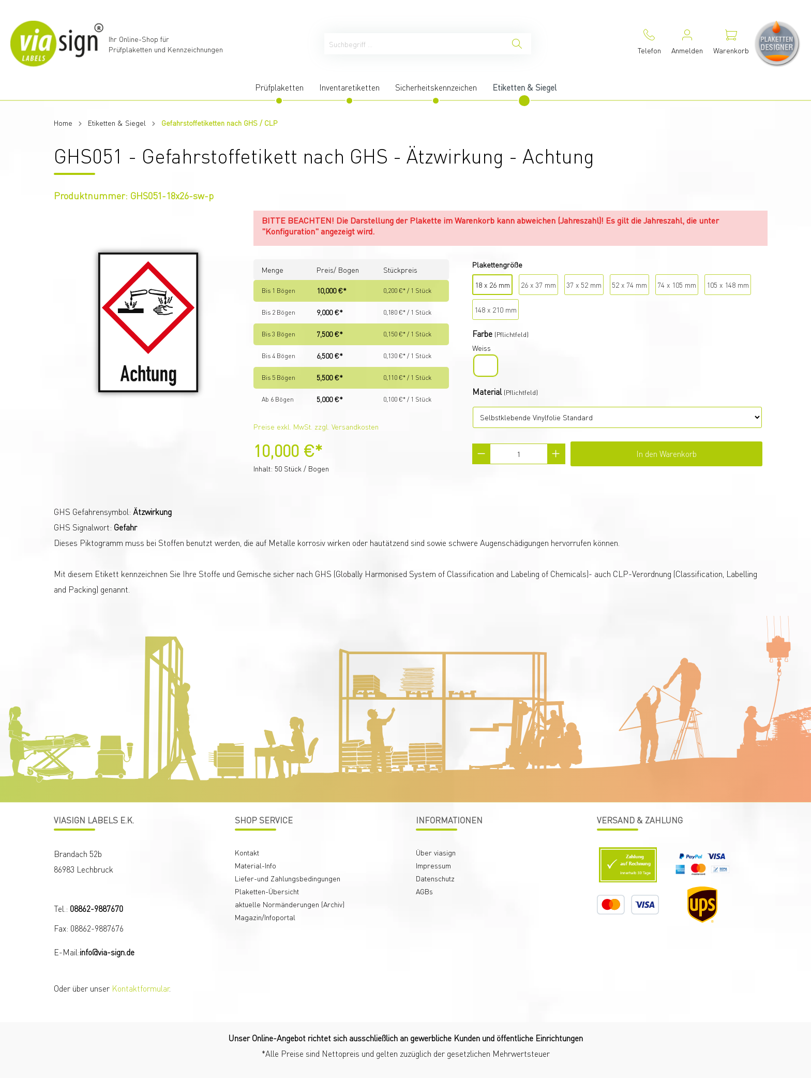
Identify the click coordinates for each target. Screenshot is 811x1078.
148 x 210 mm (495, 309)
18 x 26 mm (492, 284)
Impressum (433, 865)
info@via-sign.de (107, 952)
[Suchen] (517, 43)
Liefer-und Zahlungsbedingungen (287, 878)
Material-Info (255, 865)
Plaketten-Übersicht (267, 891)
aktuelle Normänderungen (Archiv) (289, 904)
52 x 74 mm (629, 284)
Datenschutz (435, 878)
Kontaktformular (140, 988)
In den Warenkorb (666, 453)
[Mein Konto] (687, 43)
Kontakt (247, 852)
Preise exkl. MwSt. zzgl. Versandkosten (316, 426)
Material (487, 391)
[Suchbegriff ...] (413, 43)
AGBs (424, 891)
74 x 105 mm (676, 284)
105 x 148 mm (728, 284)
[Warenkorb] (731, 43)
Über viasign (436, 852)
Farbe (482, 333)
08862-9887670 (96, 908)
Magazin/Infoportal (265, 917)
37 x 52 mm (584, 284)
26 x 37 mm (538, 284)
